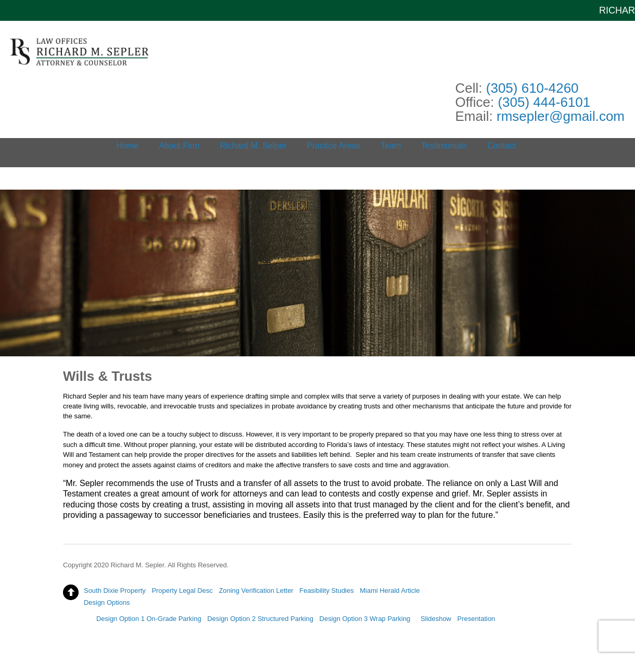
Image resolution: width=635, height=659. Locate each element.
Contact (501, 145)
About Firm (179, 145)
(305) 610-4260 (532, 88)
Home (128, 145)
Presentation (477, 619)
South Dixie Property (115, 590)
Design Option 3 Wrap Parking (365, 619)
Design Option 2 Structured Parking (260, 619)
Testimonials (444, 145)
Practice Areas (333, 145)
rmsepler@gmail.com (561, 116)
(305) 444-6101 (544, 102)
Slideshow (436, 619)
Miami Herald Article (390, 590)
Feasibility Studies (326, 590)
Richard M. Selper (253, 145)
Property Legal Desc (181, 590)
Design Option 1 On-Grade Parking (148, 619)
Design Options (107, 602)
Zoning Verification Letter (256, 590)
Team (390, 145)
